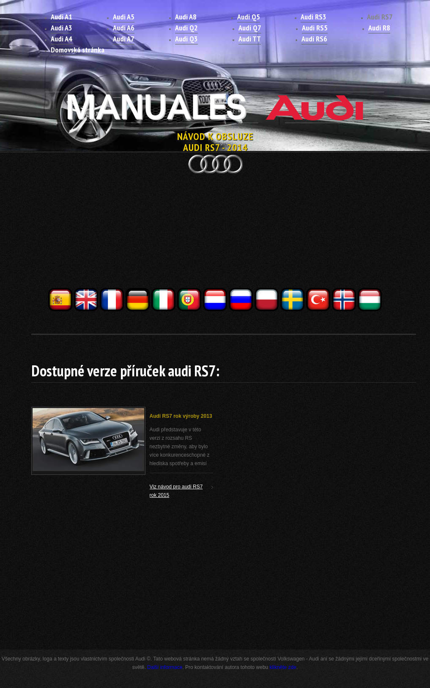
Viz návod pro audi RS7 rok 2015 (176, 491)
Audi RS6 (314, 39)
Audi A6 (123, 28)
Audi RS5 (315, 28)
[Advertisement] (215, 227)
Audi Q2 (186, 28)
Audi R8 (379, 28)
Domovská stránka (77, 50)
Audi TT (249, 39)
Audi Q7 (249, 28)
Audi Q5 (248, 17)
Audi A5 (123, 17)
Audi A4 (61, 39)
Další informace (164, 667)
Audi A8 (186, 17)
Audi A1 (61, 17)
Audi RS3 (313, 17)
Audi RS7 (380, 17)
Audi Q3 (186, 39)
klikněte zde (283, 667)
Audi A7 (123, 39)
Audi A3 (61, 28)
